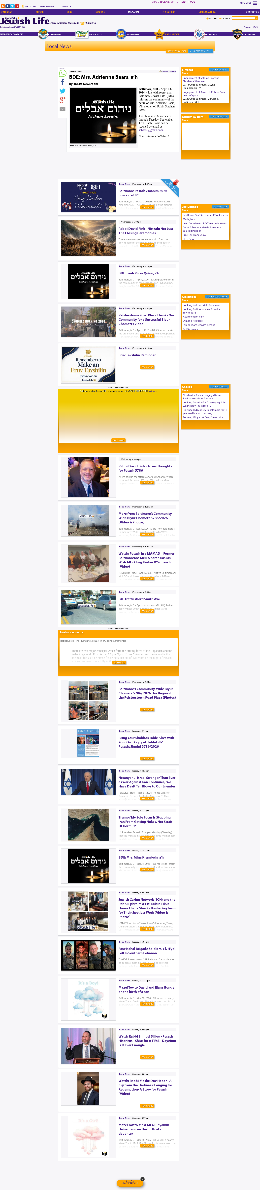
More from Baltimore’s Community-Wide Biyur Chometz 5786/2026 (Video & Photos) (146, 517)
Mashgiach (189, 219)
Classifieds (168, 12)
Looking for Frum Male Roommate (202, 305)
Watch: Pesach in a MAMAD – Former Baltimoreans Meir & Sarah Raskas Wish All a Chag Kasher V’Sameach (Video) (146, 559)
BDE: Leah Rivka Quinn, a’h (139, 273)
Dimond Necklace (193, 320)
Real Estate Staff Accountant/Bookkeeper (205, 215)
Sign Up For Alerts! (176, 51)
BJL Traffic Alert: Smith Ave (139, 599)
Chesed (40, 12)
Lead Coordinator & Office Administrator (205, 223)
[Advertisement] (118, 160)
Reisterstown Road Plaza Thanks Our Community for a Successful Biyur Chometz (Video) (146, 319)
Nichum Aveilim (207, 12)
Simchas (100, 12)
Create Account (46, 6)
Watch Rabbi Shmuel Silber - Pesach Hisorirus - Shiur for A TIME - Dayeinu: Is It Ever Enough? (147, 1040)
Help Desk (188, 239)
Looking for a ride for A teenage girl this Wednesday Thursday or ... (205, 404)
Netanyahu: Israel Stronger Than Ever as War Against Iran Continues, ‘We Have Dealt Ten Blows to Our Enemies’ (147, 781)
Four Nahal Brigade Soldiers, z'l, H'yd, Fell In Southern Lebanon (147, 950)
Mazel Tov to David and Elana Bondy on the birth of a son (146, 989)
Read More (147, 207)
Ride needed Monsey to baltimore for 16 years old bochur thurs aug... (205, 411)
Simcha (223, 69)
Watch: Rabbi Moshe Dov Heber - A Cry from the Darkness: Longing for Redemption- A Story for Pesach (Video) (145, 1087)
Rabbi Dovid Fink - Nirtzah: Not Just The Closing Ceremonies (146, 230)
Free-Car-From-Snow (194, 234)
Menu (249, 3)
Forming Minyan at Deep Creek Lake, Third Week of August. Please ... (203, 419)
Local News (59, 46)
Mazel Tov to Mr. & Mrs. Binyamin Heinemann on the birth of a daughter (144, 1129)
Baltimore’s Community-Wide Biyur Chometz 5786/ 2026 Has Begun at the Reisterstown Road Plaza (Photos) (147, 693)
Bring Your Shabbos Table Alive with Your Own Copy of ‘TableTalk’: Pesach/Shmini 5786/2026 (146, 741)
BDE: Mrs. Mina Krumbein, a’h (141, 857)
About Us (66, 6)
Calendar (6, 12)
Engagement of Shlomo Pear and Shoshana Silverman (201, 79)
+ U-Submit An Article (200, 51)
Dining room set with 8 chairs (199, 324)
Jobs (69, 12)
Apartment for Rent (193, 316)
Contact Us (252, 12)
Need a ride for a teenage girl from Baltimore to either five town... (202, 396)
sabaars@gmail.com (151, 130)
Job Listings (190, 207)
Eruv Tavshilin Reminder (137, 355)
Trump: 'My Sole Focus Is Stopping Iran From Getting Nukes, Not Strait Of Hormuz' (145, 821)
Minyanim (133, 12)
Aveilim (223, 116)
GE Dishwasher (191, 329)
